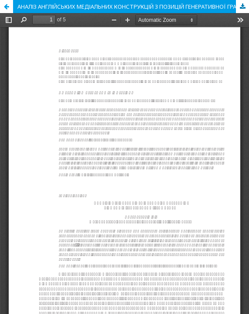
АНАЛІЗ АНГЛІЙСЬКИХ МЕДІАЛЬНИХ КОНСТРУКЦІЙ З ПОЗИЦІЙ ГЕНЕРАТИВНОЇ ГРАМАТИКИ (133, 6)
